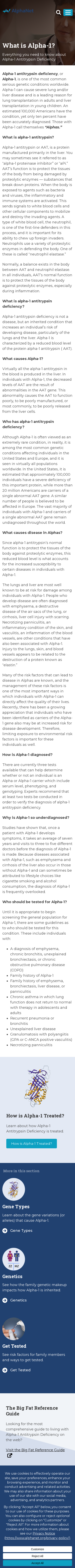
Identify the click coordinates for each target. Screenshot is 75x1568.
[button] (58, 12)
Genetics (12, 1276)
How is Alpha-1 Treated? (31, 1144)
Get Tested (14, 1346)
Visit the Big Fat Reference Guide (35, 1450)
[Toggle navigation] (68, 12)
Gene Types (16, 1206)
